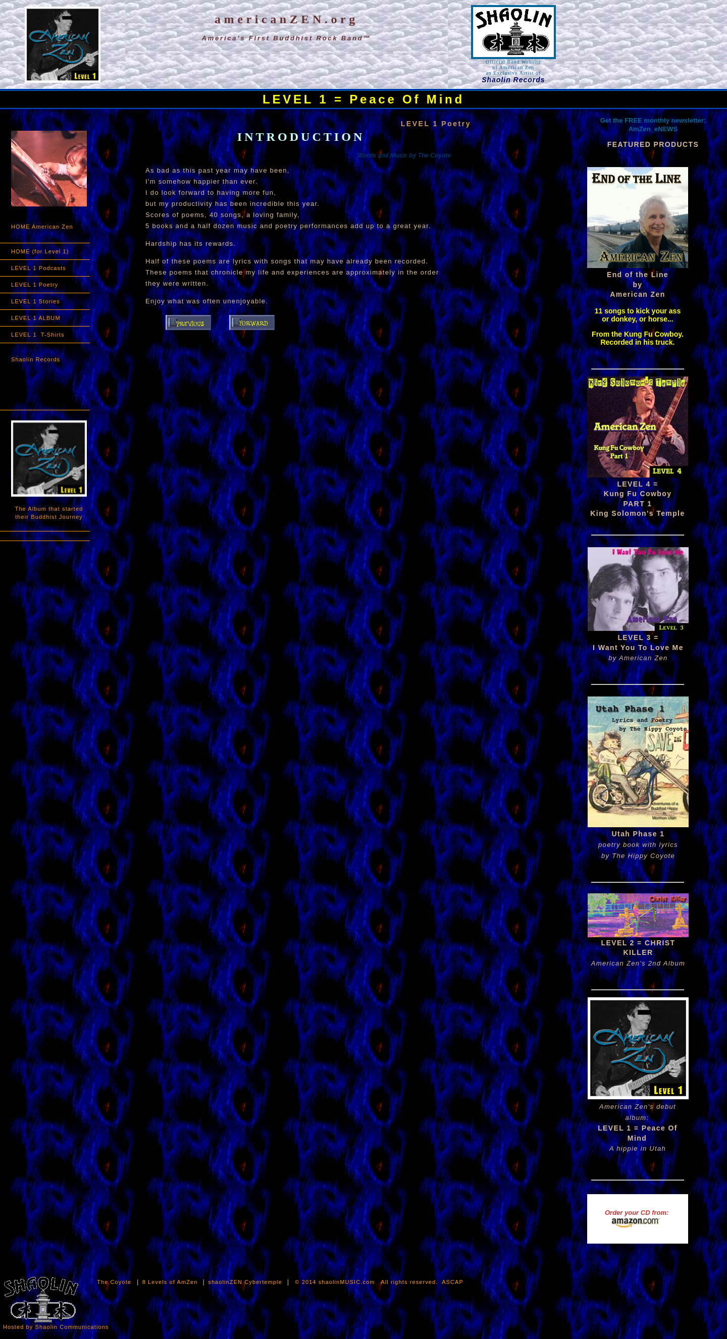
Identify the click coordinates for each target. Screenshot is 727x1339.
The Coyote (114, 1282)
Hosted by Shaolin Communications (56, 1327)
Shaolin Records (35, 359)
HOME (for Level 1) (40, 251)
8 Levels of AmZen (171, 1282)
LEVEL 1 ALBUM (36, 318)
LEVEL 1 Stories (35, 301)
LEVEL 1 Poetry (34, 285)
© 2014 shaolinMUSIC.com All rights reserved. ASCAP (379, 1282)
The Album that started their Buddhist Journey (49, 513)
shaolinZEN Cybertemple (245, 1282)
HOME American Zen (42, 227)
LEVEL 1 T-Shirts (38, 335)
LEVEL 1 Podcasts (38, 268)
